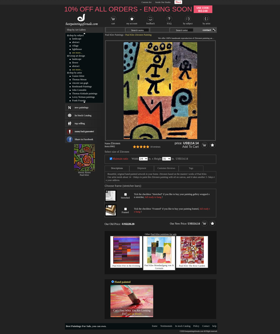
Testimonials (166, 326)
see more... (77, 52)
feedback (150, 23)
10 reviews (155, 146)
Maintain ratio (120, 158)
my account (131, 23)
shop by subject (76, 35)
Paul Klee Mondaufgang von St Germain (159, 267)
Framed (125, 212)
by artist (206, 23)
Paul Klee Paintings (114, 34)
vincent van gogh (80, 83)
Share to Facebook (84, 139)
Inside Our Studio (163, 2)
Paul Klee (84, 175)
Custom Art (146, 2)
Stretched (125, 197)
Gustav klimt (78, 76)
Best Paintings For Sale (78, 326)
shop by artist (75, 72)
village (75, 45)
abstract (75, 42)
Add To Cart (190, 146)
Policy (196, 326)
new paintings (81, 107)
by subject (188, 23)
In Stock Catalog (83, 115)
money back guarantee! (84, 131)
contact (207, 30)
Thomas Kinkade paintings (84, 93)
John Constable (79, 90)
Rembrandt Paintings (82, 86)
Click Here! (134, 313)
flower (75, 62)
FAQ (169, 23)
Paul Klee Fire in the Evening (126, 265)
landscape (76, 38)
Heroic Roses (84, 172)
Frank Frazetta (79, 100)
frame (155, 326)
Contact (205, 326)
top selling (80, 123)
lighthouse (77, 49)
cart (113, 23)
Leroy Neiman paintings (83, 97)
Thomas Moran (79, 79)
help (214, 326)
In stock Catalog (183, 326)
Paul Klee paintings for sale (164, 234)
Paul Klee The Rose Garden (192, 265)
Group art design (77, 55)
